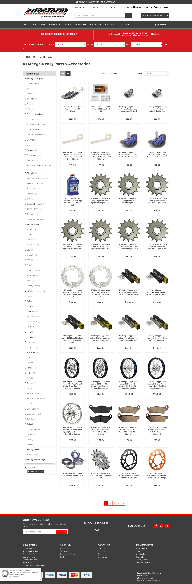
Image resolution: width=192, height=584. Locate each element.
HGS (30, 306)
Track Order (65, 551)
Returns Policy (141, 557)
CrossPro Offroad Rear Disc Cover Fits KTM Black (72, 109)
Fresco (31, 296)
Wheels (32, 194)
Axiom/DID (33, 245)
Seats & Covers (35, 183)
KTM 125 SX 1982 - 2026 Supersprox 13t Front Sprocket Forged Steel (100, 201)
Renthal (32, 368)
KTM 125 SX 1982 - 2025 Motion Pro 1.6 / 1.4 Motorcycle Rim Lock (128, 109)
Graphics (32, 160)
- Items (153, 15)
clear (41, 471)
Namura (31, 337)
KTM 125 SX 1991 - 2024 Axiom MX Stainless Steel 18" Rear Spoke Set (100, 338)
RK (30, 378)
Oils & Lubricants (35, 173)
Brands (126, 25)
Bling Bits (32, 119)
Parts (26, 25)
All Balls (32, 229)
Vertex (31, 434)
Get (29, 301)
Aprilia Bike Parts (29, 548)
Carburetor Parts (35, 130)
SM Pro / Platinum (36, 399)
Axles (30, 104)
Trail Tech (32, 419)
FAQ (62, 557)
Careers (101, 554)
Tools (31, 89)
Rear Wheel (33, 214)
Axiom (31, 240)
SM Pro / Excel (34, 393)
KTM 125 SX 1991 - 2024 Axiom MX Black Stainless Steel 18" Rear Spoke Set (129, 292)
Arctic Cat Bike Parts (31, 551)
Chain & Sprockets (37, 135)
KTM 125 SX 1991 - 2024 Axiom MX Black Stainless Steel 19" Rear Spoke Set (157, 292)
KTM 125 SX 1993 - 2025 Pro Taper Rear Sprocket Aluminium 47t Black (129, 476)
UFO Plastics (33, 429)
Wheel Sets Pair (35, 219)
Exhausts (32, 150)
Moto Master (33, 322)
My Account (65, 548)
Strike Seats (33, 409)
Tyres (68, 25)
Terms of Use (141, 548)
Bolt (30, 250)
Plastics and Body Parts (38, 178)
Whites (31, 445)
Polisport (32, 347)
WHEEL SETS (95, 25)
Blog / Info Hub (104, 551)
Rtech (31, 383)
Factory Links (33, 286)
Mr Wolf (31, 327)
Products (95, 7)
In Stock (33, 455)
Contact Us (128, 7)
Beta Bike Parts (29, 557)
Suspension (33, 189)
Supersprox (34, 414)
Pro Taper (32, 352)
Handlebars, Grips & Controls (38, 166)
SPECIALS (109, 25)
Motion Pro (33, 317)
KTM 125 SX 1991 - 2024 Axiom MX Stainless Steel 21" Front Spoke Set (157, 338)
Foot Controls (34, 155)
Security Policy (141, 560)
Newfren (31, 342)
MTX (30, 332)
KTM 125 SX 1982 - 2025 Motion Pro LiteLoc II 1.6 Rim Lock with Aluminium (129, 155)
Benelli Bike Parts (30, 554)
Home (27, 57)
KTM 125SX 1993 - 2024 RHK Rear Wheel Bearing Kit (72, 476)
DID (29, 265)
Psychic (31, 363)
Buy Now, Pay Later (79, 7)
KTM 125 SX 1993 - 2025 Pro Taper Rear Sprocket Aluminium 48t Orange (157, 476)
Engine (31, 145)
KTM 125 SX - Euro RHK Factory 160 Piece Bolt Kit (101, 109)
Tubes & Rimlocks (36, 204)
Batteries (31, 109)
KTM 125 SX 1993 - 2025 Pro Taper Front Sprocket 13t (100, 476)
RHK (31, 373)
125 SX (42, 57)
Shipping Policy (141, 554)
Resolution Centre (67, 554)
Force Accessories (36, 291)
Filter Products (32, 74)
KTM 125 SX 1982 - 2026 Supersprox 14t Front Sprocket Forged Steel (72, 246)
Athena (31, 234)
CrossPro (32, 255)
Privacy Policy (141, 551)
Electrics (31, 140)
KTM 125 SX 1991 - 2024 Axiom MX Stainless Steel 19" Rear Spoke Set (129, 338)
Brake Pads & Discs (36, 124)
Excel (31, 281)
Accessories (39, 25)
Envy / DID (33, 270)
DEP (30, 260)
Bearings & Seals (35, 114)
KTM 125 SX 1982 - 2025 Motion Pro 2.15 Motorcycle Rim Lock (157, 109)
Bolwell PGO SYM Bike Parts (34, 565)
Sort (140, 73)
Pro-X (31, 358)
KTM (34, 57)
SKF (30, 388)
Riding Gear (55, 25)
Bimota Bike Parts (30, 560)
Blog (105, 7)
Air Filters (32, 99)
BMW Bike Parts (29, 563)
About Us (115, 7)
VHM (30, 440)
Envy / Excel (34, 275)
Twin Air (31, 424)
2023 (50, 57)
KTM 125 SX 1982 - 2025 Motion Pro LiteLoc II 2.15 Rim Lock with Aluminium (157, 155)
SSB (29, 404)
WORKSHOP (80, 25)
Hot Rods (32, 311)
